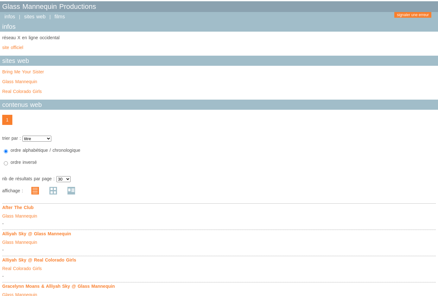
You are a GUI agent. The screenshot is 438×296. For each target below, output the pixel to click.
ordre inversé (23, 162)
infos (9, 16)
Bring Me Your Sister (23, 71)
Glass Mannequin (19, 81)
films (59, 16)
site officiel (12, 47)
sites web (35, 16)
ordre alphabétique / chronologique (45, 150)
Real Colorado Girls (22, 91)
